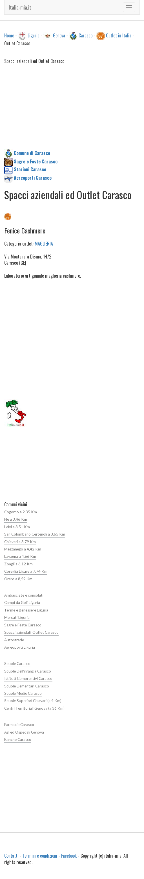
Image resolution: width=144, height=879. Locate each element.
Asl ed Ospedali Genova (24, 732)
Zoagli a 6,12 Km (18, 564)
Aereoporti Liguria (19, 647)
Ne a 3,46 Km (15, 519)
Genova (59, 35)
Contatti (11, 855)
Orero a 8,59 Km (18, 579)
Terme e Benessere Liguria (26, 610)
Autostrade (14, 640)
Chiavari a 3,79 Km (20, 541)
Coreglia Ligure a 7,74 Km (25, 571)
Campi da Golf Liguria (22, 602)
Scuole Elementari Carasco (26, 686)
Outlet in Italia (118, 35)
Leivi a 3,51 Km (17, 527)
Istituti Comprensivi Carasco (28, 678)
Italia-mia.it (20, 7)
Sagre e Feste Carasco (22, 625)
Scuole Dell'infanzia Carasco (27, 671)
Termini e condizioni (40, 855)
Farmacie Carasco (19, 724)
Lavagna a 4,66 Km (20, 556)
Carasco (85, 35)
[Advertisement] (72, 110)
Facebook (69, 855)
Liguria (33, 35)
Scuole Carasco (17, 663)
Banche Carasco (17, 739)
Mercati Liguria (17, 617)
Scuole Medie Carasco (23, 693)
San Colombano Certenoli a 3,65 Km (34, 534)
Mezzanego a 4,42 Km (22, 549)
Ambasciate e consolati (23, 595)
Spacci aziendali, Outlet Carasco (31, 632)
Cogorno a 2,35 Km (20, 512)
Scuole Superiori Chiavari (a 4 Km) (32, 700)
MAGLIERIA (44, 243)
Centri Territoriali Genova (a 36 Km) (34, 708)
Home (9, 35)
